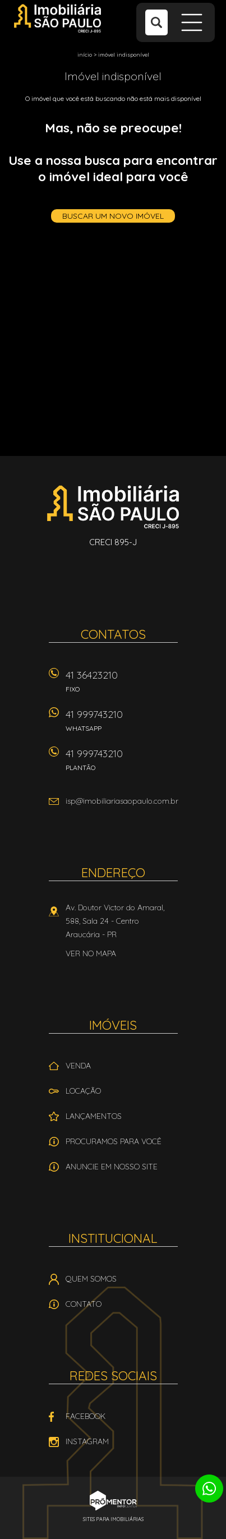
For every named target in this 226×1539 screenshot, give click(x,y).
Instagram (87, 1441)
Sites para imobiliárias (113, 1519)
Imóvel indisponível (123, 54)
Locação (83, 1091)
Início (84, 54)
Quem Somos (91, 1279)
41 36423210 (122, 685)
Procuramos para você (114, 1141)
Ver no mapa (91, 953)
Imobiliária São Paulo (113, 506)
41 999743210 (122, 724)
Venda (78, 1066)
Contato (84, 1304)
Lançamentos (94, 1116)
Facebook (85, 1416)
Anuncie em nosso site (112, 1167)
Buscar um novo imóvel (113, 216)
